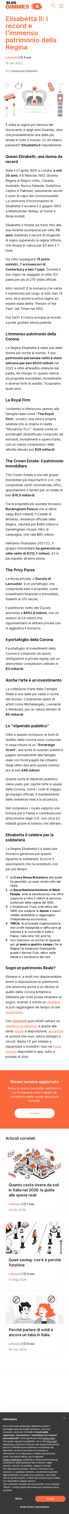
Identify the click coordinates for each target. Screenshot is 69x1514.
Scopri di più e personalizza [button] (34, 1507)
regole (19, 1031)
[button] (64, 1418)
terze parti (52, 1441)
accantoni (55, 1031)
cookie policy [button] (48, 1438)
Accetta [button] (50, 1498)
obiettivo (53, 1002)
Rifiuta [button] (18, 1498)
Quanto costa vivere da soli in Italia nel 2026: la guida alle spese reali (34, 1190)
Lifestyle (18, 57)
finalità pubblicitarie (12, 1460)
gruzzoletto (14, 1012)
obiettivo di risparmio (22, 1026)
